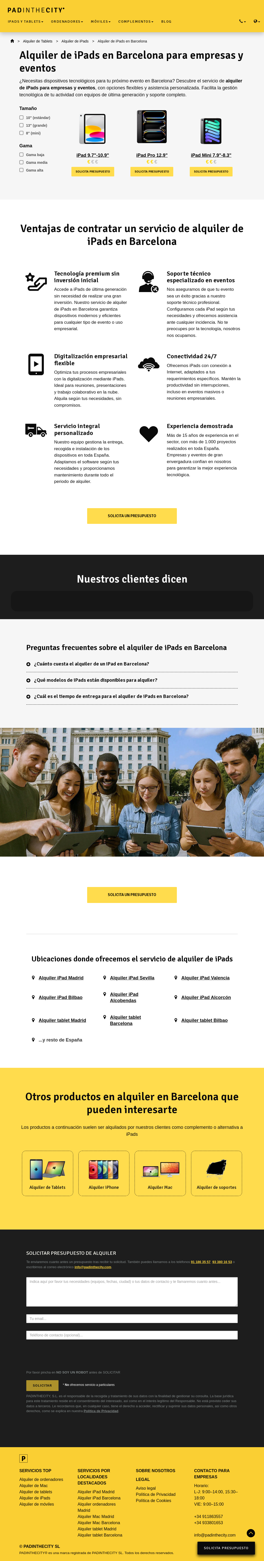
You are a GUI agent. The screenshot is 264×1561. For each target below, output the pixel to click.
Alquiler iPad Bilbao (60, 997)
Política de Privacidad (101, 1411)
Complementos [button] (135, 21)
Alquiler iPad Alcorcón (206, 997)
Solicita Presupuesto (226, 1548)
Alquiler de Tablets (37, 41)
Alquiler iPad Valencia (205, 977)
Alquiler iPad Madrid (61, 977)
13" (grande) (33, 125)
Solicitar (42, 1385)
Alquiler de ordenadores (41, 1479)
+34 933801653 (208, 1523)
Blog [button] (166, 21)
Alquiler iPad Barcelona (99, 1498)
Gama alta (31, 170)
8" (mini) (29, 133)
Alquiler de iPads (75, 41)
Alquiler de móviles (36, 1504)
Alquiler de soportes (216, 1187)
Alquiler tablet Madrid (62, 1020)
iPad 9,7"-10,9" (93, 155)
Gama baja (31, 154)
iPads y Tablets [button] (25, 21)
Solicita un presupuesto (132, 516)
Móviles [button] (101, 21)
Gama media (33, 162)
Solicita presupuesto (93, 172)
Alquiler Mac (160, 1187)
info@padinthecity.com (215, 1535)
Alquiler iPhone (104, 1187)
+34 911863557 (208, 1516)
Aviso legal (146, 1488)
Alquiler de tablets (35, 1492)
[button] (21, 601)
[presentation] (65, 1357)
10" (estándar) (34, 117)
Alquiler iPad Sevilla (132, 977)
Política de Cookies (153, 1500)
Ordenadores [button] (67, 21)
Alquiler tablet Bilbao (204, 1020)
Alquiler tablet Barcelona (100, 1535)
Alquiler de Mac (33, 1485)
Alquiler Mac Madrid (96, 1516)
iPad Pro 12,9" (152, 155)
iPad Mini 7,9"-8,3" (211, 155)
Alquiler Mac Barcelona (99, 1523)
